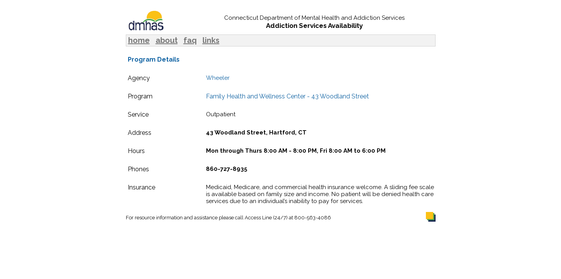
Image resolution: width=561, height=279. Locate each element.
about (167, 40)
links (211, 40)
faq (190, 40)
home (139, 40)
